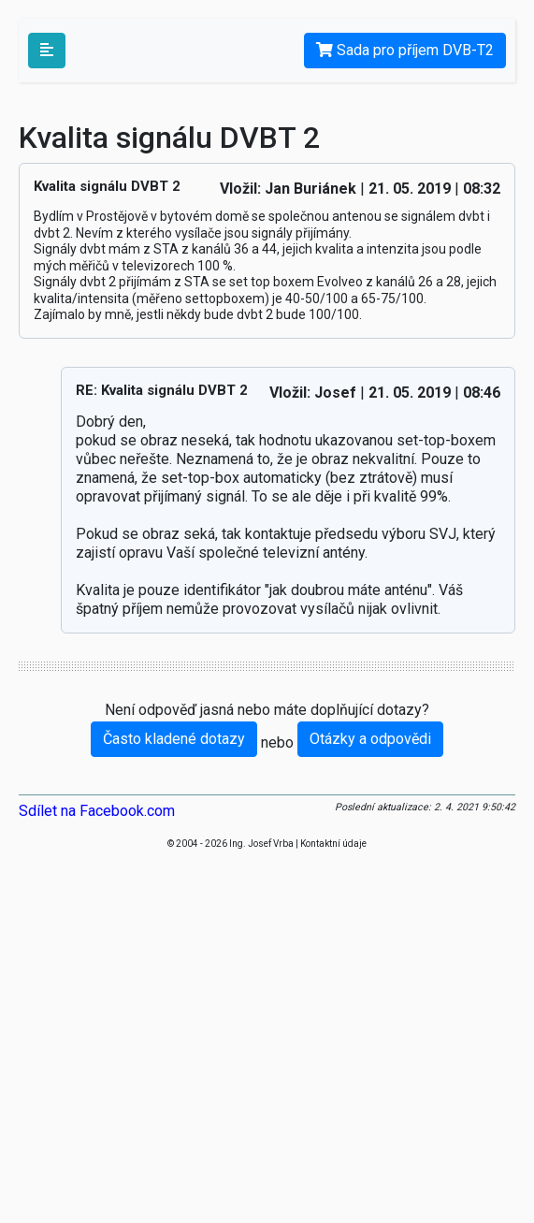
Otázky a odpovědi (370, 739)
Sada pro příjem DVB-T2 (405, 50)
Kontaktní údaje (333, 843)
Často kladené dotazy (174, 739)
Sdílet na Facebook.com (97, 811)
